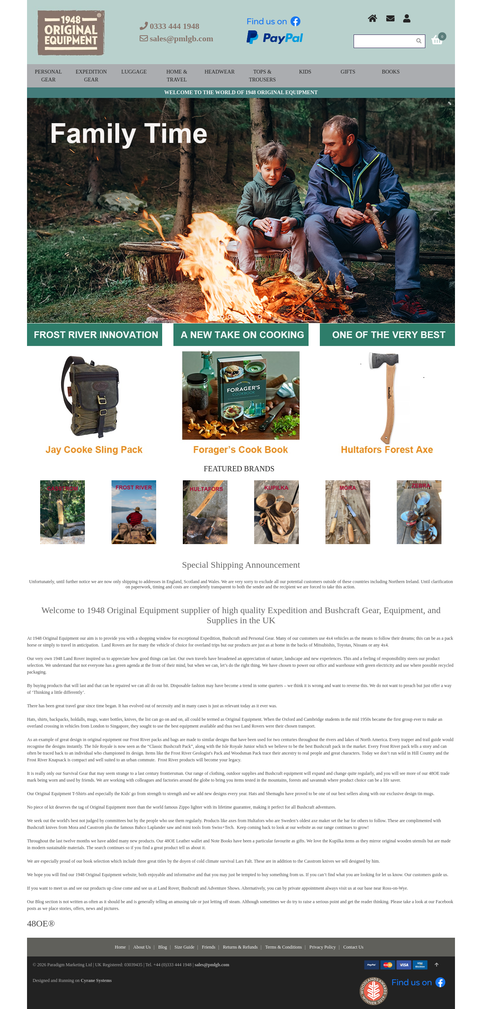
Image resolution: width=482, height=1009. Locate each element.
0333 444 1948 (174, 26)
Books (390, 72)
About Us (142, 947)
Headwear (220, 72)
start (213, 316)
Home (120, 947)
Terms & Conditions (283, 947)
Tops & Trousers (262, 76)
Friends (208, 947)
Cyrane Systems (96, 980)
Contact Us (353, 947)
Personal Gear (48, 76)
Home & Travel (176, 76)
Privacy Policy (322, 947)
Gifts (348, 72)
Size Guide (184, 947)
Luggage (134, 72)
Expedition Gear (91, 76)
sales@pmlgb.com (181, 38)
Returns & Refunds (240, 947)
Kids (305, 72)
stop (268, 316)
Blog (162, 947)
